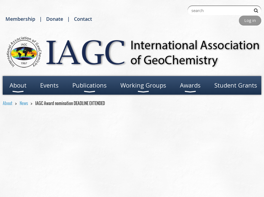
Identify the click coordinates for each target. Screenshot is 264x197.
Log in (250, 20)
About (7, 103)
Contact (83, 19)
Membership (20, 19)
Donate (54, 19)
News (24, 103)
